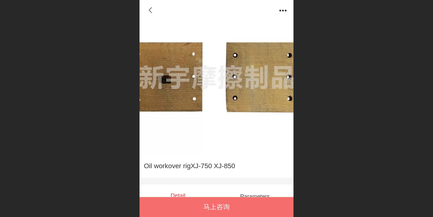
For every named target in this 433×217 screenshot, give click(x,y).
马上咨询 (216, 207)
